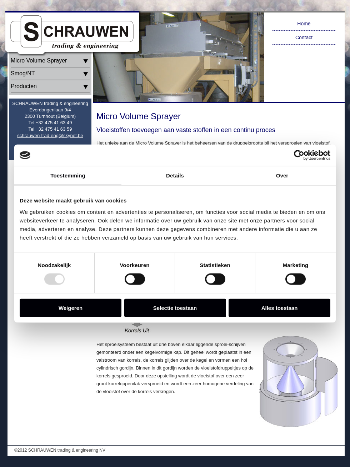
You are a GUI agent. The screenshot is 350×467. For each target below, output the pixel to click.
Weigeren (70, 308)
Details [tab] (175, 175)
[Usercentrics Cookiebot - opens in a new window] (299, 155)
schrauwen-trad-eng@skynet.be (50, 135)
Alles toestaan (279, 308)
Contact (303, 37)
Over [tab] (282, 175)
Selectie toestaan (175, 308)
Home (303, 23)
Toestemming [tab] (67, 175)
